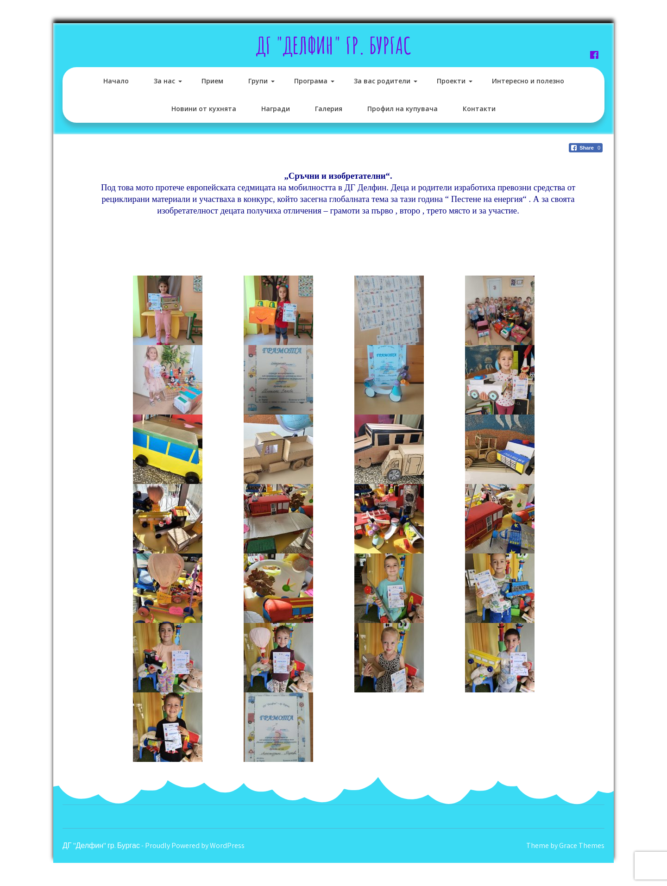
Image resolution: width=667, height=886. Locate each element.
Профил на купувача (402, 108)
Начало (116, 80)
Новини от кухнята (203, 108)
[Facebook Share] (586, 147)
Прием (212, 80)
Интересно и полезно (528, 80)
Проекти (451, 80)
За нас (164, 80)
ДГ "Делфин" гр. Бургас (334, 45)
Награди (275, 108)
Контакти (479, 108)
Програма (310, 80)
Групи (258, 80)
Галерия (328, 108)
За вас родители (382, 80)
